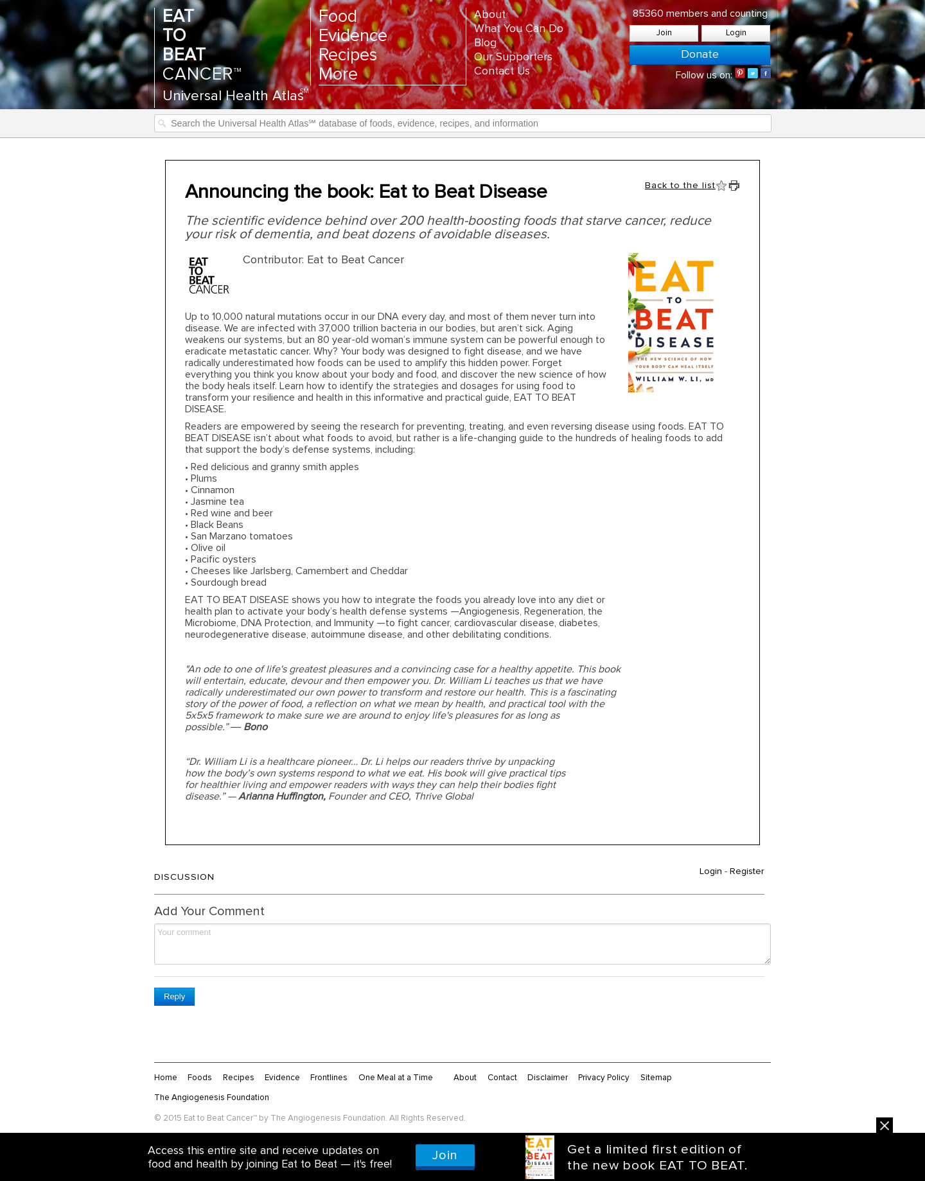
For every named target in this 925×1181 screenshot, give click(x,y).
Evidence (353, 36)
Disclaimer (547, 1077)
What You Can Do (518, 29)
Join (664, 33)
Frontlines (329, 1077)
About (490, 15)
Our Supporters (513, 57)
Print (734, 185)
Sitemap (656, 1077)
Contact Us (502, 71)
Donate (700, 54)
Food (338, 17)
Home (165, 1077)
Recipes (348, 55)
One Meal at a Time (395, 1077)
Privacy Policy (604, 1077)
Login (736, 33)
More (338, 74)
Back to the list (680, 185)
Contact (502, 1077)
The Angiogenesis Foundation (211, 1097)
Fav (721, 185)
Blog (485, 43)
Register (747, 871)
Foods (200, 1077)
